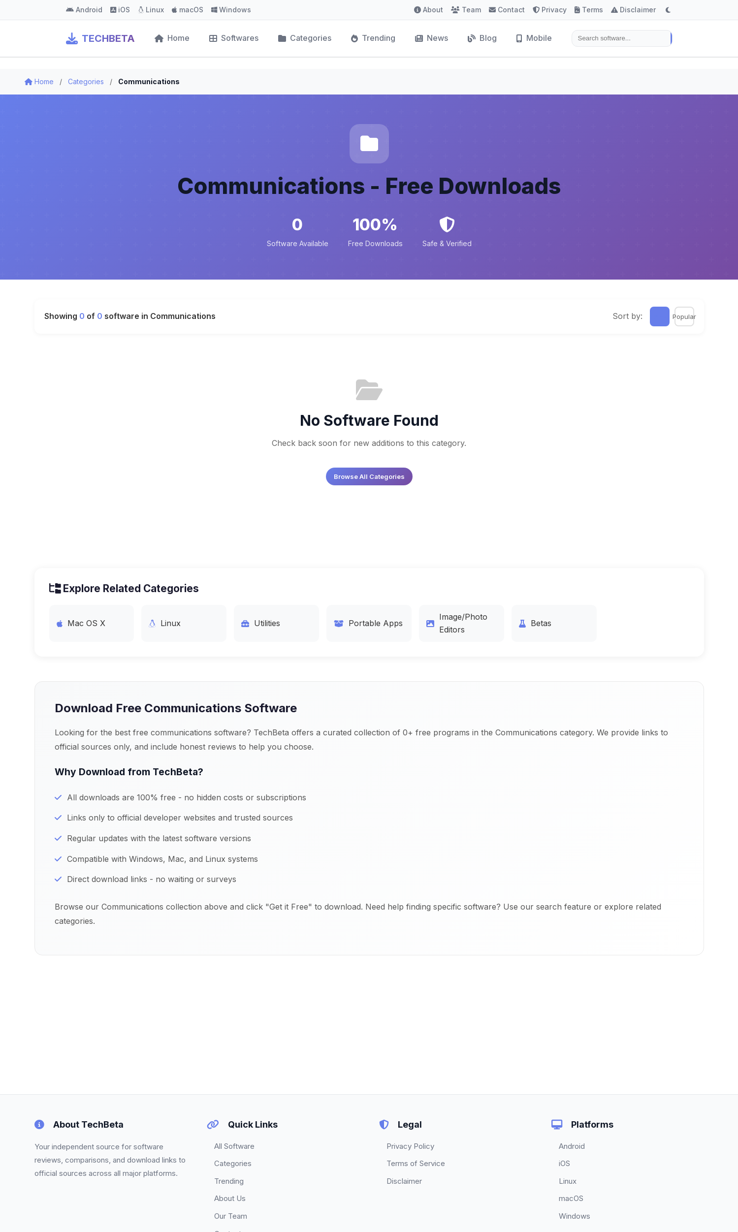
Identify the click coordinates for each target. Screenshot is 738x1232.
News (431, 38)
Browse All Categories (369, 476)
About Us (230, 1198)
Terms (589, 9)
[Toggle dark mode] (668, 10)
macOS (187, 9)
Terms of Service (415, 1163)
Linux (151, 9)
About (428, 9)
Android (84, 9)
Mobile (534, 38)
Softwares (233, 38)
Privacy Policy (410, 1146)
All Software (234, 1146)
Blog (482, 38)
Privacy (550, 9)
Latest (659, 316)
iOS (120, 9)
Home (172, 38)
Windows (231, 9)
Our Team (230, 1216)
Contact (507, 9)
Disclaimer (633, 9)
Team (466, 9)
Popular (684, 316)
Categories (304, 38)
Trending (373, 38)
